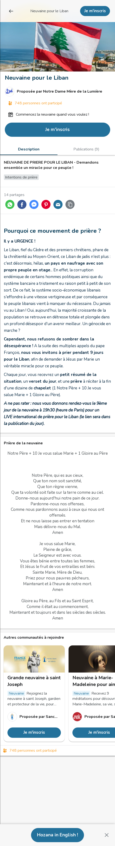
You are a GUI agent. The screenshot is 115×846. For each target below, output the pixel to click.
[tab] (29, 149)
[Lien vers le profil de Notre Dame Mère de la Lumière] (57, 91)
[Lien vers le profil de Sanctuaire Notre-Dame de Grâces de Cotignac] (34, 716)
